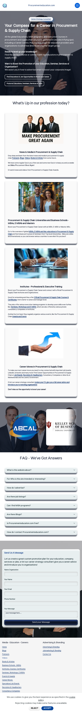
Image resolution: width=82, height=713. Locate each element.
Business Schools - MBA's (11, 666)
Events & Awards (8, 677)
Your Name (8, 580)
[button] (41, 470)
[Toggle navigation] (77, 5)
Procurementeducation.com (41, 5)
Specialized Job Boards (11, 685)
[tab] (41, 470)
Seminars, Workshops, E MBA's (13, 673)
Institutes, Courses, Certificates (14, 670)
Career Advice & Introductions (13, 696)
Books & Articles (8, 662)
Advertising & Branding (51, 648)
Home (4, 648)
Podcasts (5, 655)
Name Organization (11, 570)
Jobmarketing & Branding (52, 651)
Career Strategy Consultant (41, 19)
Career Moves (7, 681)
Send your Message (41, 623)
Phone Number (9, 600)
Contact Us (47, 655)
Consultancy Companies (11, 692)
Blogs (4, 651)
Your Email (8, 590)
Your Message (9, 609)
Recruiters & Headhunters (11, 688)
